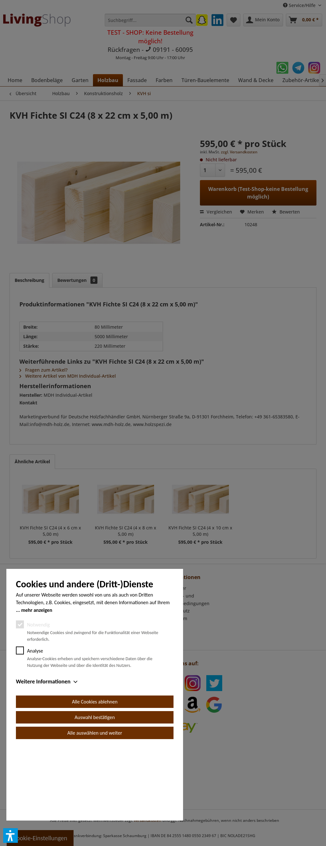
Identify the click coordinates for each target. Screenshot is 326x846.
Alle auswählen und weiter (94, 805)
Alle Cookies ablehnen (94, 774)
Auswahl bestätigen (94, 789)
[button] (10, 835)
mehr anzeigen (36, 682)
